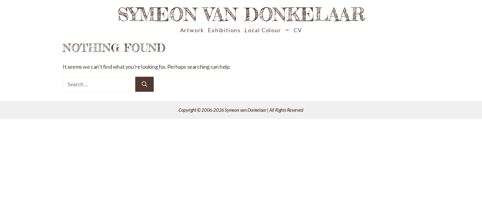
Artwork (192, 30)
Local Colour (268, 30)
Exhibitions (224, 30)
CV (298, 30)
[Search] (144, 84)
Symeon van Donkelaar (241, 14)
